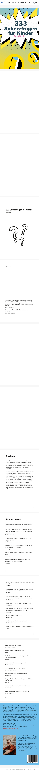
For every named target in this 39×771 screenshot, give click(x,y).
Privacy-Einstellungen (31, 769)
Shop (36, 2)
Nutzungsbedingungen (20, 769)
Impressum (6, 769)
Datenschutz (12, 769)
